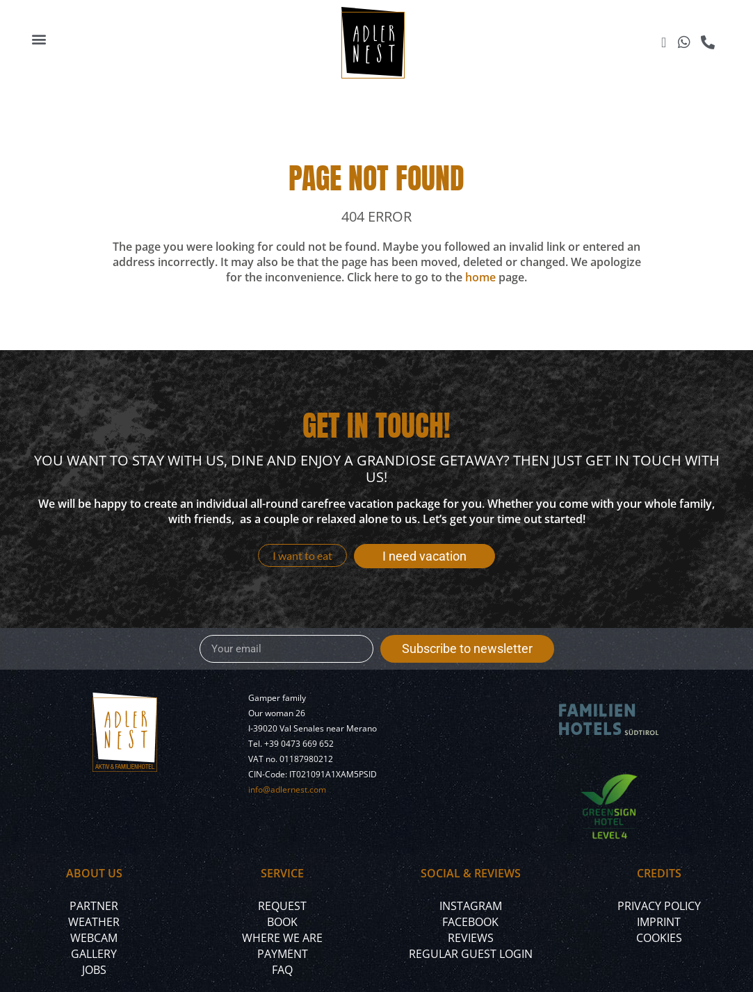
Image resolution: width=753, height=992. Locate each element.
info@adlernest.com (287, 789)
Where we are (282, 937)
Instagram (470, 906)
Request (282, 906)
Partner (94, 906)
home (480, 277)
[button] (39, 39)
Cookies (659, 937)
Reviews (471, 937)
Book (282, 921)
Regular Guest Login (471, 953)
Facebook (470, 921)
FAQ (282, 969)
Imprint (659, 921)
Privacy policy (659, 906)
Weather (94, 921)
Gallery (94, 953)
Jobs (94, 969)
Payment (282, 953)
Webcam (94, 937)
